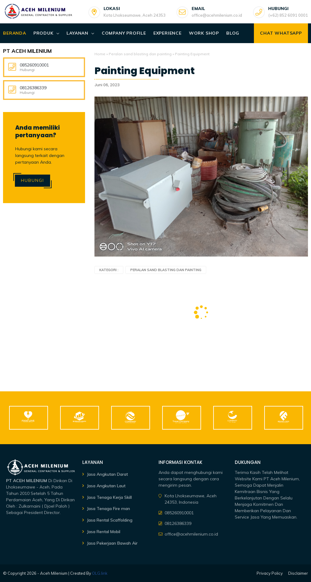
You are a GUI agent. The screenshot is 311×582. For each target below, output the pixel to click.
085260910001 (34, 65)
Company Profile (124, 33)
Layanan (77, 33)
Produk (43, 33)
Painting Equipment (144, 71)
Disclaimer (298, 573)
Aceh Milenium (53, 573)
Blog (232, 33)
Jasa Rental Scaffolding (109, 520)
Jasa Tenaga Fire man (108, 508)
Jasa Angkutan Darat (107, 474)
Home (99, 54)
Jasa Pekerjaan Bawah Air (112, 543)
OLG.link (100, 573)
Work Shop (204, 33)
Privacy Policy (270, 573)
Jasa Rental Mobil (103, 531)
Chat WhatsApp (281, 33)
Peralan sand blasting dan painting (140, 54)
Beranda (14, 33)
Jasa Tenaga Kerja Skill (109, 497)
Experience (167, 33)
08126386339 (33, 87)
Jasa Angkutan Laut (106, 485)
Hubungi (32, 180)
